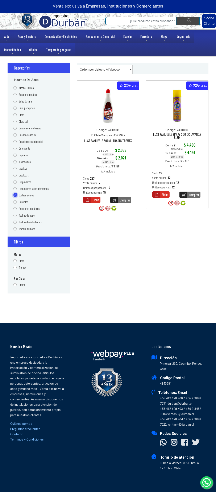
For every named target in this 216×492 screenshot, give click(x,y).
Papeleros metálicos (29, 209)
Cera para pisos (27, 108)
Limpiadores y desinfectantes (34, 189)
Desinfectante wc (27, 135)
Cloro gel (23, 122)
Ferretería (146, 38)
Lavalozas (24, 175)
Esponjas (23, 155)
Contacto (16, 434)
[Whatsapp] (206, 482)
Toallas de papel (27, 215)
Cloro (21, 115)
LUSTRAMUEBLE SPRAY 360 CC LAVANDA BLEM (177, 136)
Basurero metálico (28, 95)
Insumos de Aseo (26, 80)
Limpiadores (25, 182)
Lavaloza (23, 169)
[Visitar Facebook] (184, 443)
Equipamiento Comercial (100, 38)
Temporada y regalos (58, 51)
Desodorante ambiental (31, 142)
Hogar (165, 38)
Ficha (91, 200)
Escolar (127, 38)
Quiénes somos (21, 424)
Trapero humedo (27, 229)
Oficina (33, 51)
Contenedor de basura (30, 128)
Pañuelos (23, 202)
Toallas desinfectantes (30, 222)
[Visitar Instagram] (174, 443)
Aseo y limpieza (27, 38)
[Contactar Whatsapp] (163, 443)
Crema (22, 285)
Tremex (22, 268)
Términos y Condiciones (27, 439)
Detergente (24, 148)
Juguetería (183, 38)
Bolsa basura (25, 101)
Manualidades (12, 51)
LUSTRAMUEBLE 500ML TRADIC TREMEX (108, 141)
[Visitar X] (195, 443)
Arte (7, 38)
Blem (21, 261)
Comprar (120, 200)
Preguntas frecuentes (25, 429)
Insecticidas (25, 162)
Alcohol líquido (26, 88)
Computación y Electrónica (61, 38)
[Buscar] (188, 21)
